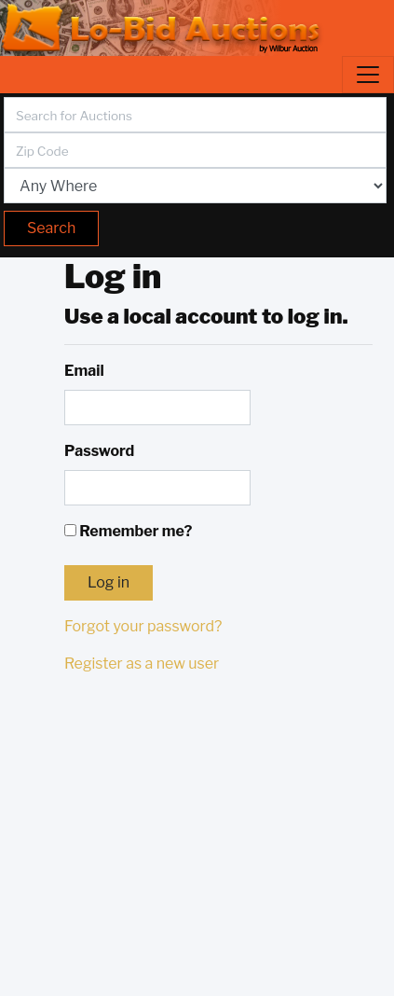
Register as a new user (141, 663)
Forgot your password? (143, 626)
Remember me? (128, 531)
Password (99, 451)
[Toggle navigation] (368, 74)
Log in (108, 582)
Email (84, 371)
